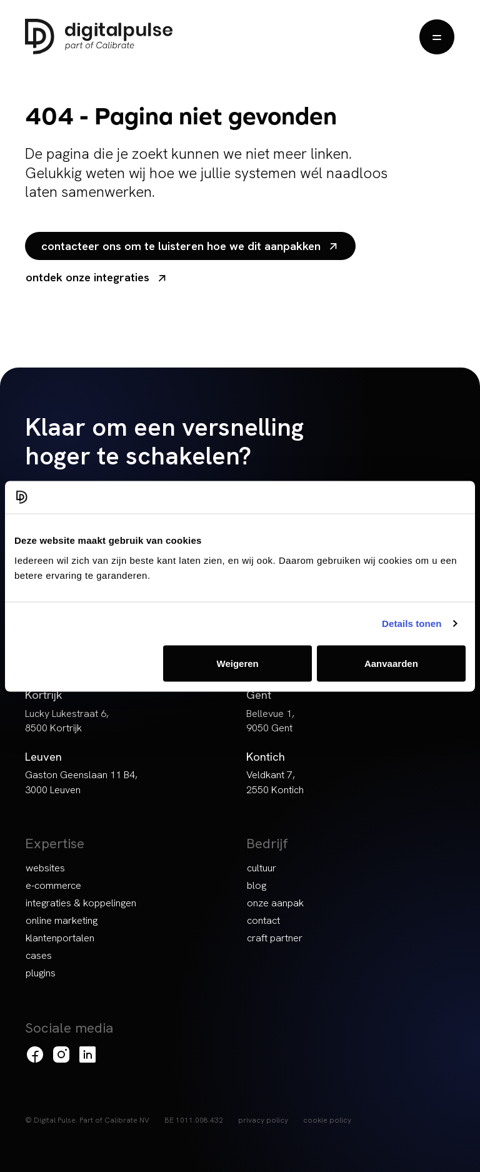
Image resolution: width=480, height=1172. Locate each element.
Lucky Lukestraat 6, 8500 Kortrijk (67, 720)
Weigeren (238, 663)
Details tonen (411, 623)
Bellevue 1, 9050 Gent (270, 720)
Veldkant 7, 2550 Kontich (275, 782)
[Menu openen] (437, 37)
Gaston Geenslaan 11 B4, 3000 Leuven (81, 782)
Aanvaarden (391, 663)
